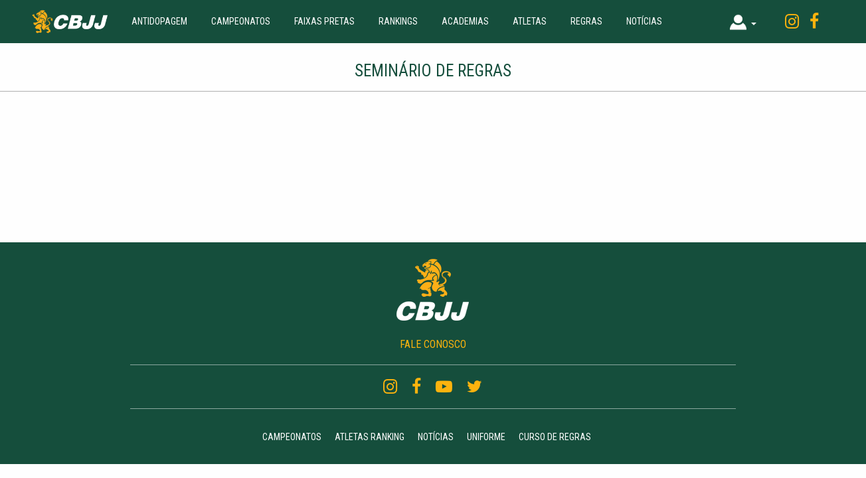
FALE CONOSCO (433, 344)
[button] (743, 21)
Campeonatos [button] (240, 21)
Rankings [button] (398, 21)
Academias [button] (465, 21)
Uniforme (486, 437)
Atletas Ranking (369, 437)
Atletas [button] (530, 21)
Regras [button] (586, 21)
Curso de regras (555, 437)
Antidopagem (159, 21)
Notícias (644, 21)
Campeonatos (291, 437)
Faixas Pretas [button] (324, 21)
